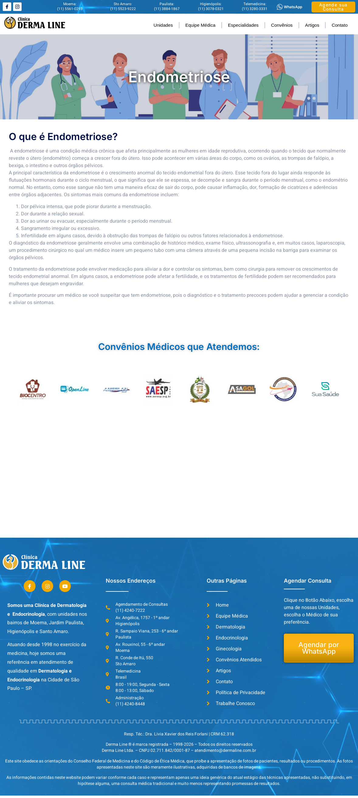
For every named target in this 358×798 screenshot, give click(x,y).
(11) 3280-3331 (254, 9)
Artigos (312, 25)
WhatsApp (293, 7)
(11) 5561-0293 (70, 9)
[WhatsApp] (280, 7)
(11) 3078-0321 (211, 9)
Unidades (163, 25)
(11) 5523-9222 (123, 9)
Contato (340, 25)
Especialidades (243, 25)
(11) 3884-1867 (167, 9)
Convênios (282, 25)
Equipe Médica (200, 25)
